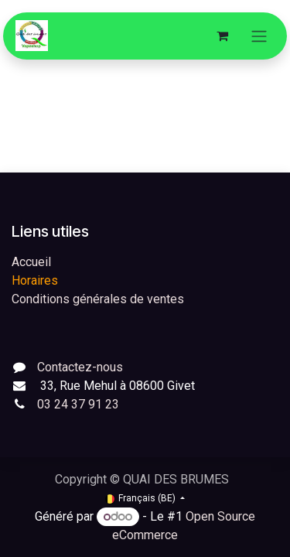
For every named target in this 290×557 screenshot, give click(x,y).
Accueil (31, 262)
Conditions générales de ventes (98, 299)
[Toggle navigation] (259, 36)
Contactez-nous (80, 367)
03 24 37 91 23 (78, 404)
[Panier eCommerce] (221, 35)
